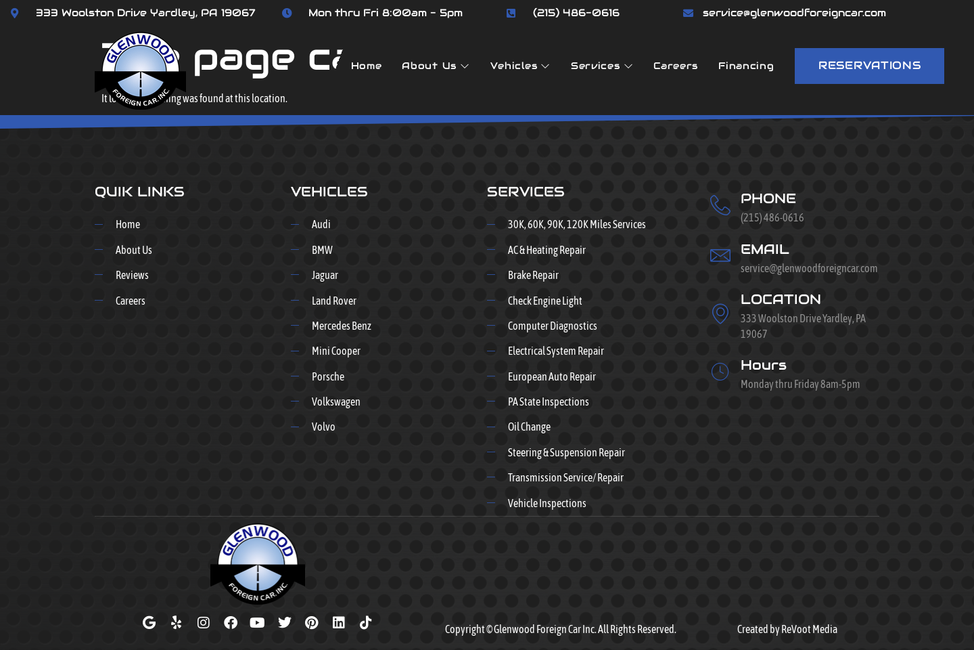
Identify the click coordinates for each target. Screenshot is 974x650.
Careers (675, 66)
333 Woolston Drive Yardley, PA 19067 (146, 12)
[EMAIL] (720, 255)
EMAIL (765, 249)
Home (366, 66)
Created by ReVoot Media (787, 629)
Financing (746, 66)
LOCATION (781, 299)
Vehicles (520, 66)
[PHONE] (720, 205)
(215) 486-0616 (576, 12)
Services (602, 66)
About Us (435, 66)
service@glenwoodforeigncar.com (794, 12)
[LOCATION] (720, 313)
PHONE (768, 198)
